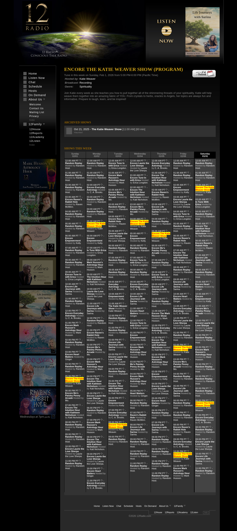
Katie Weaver (87, 78)
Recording (85, 82)
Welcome (35, 104)
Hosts (139, 506)
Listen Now (108, 506)
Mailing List (36, 112)
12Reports (169, 512)
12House (158, 512)
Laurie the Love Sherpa (73, 455)
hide (206, 513)
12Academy (182, 512)
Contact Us (36, 108)
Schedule (128, 506)
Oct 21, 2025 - (98, 129)
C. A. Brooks (74, 318)
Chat (118, 506)
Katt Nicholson (75, 417)
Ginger (68, 359)
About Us (165, 506)
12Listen (194, 512)
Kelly (78, 243)
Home (97, 506)
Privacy (34, 116)
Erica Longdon (75, 279)
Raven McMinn (137, 420)
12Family (180, 506)
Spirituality (85, 86)
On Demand (150, 506)
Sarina (68, 294)
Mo (66, 400)
